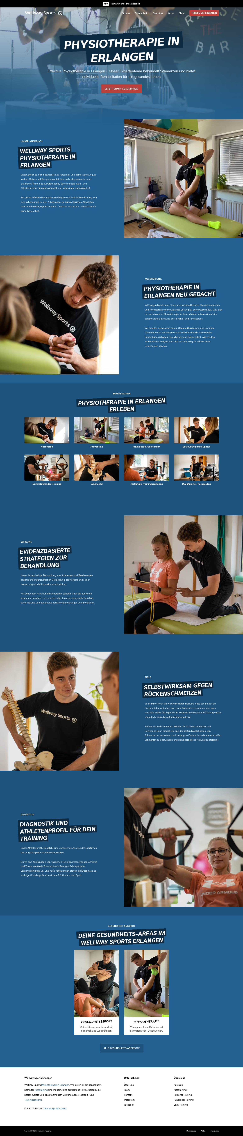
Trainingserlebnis (33, 1099)
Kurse (171, 13)
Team (127, 1089)
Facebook (129, 1104)
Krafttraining (41, 1089)
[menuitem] (126, 13)
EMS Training (181, 1104)
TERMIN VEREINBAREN (204, 12)
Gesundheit (141, 13)
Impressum (214, 1130)
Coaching (157, 13)
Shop (181, 13)
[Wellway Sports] (44, 13)
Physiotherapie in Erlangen (55, 1085)
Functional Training (184, 1099)
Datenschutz (191, 1130)
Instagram (129, 1099)
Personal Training (183, 1094)
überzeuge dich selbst (55, 1108)
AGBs (203, 1130)
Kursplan (178, 1085)
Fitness (126, 13)
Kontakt (128, 1094)
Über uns (129, 1085)
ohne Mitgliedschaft (130, 3)
